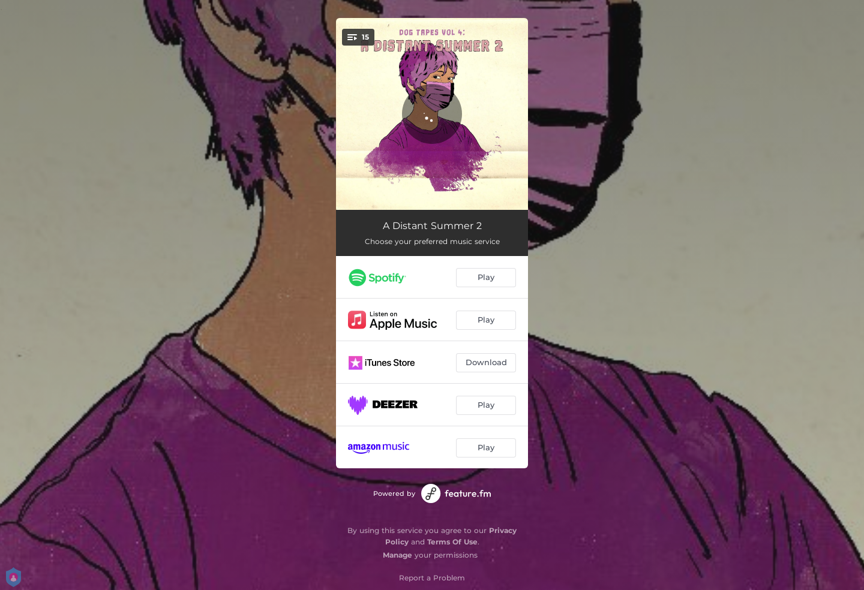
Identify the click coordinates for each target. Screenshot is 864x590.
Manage (397, 554)
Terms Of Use (452, 541)
